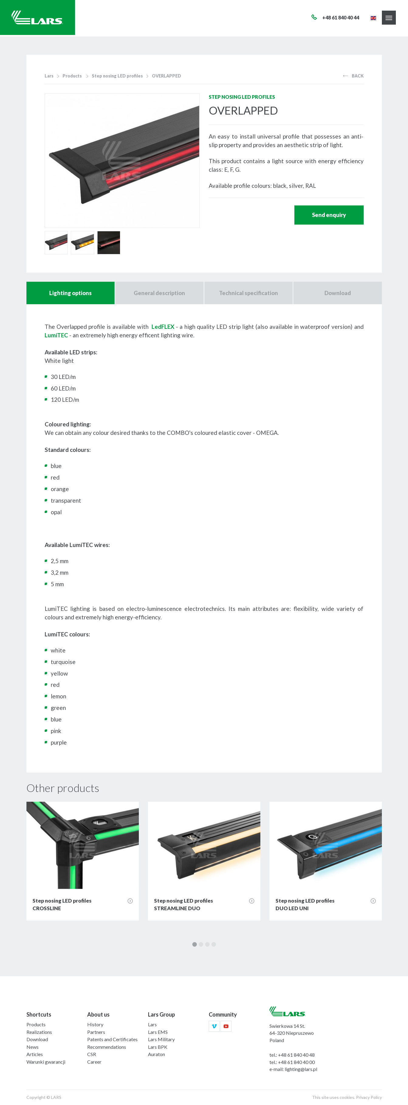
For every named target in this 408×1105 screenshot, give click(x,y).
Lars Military (161, 1039)
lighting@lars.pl (301, 1069)
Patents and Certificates (112, 1039)
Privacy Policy (369, 1097)
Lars (49, 75)
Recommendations (106, 1047)
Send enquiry (329, 215)
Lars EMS (158, 1032)
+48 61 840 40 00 (296, 1062)
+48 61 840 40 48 (296, 1055)
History (95, 1024)
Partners (96, 1032)
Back (353, 75)
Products (72, 75)
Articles (34, 1054)
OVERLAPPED (166, 75)
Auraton (156, 1054)
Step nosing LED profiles (117, 75)
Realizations (39, 1032)
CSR (91, 1054)
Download (337, 293)
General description (159, 293)
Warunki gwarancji (45, 1062)
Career (94, 1062)
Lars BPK (157, 1047)
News (32, 1047)
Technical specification (248, 293)
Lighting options (70, 293)
